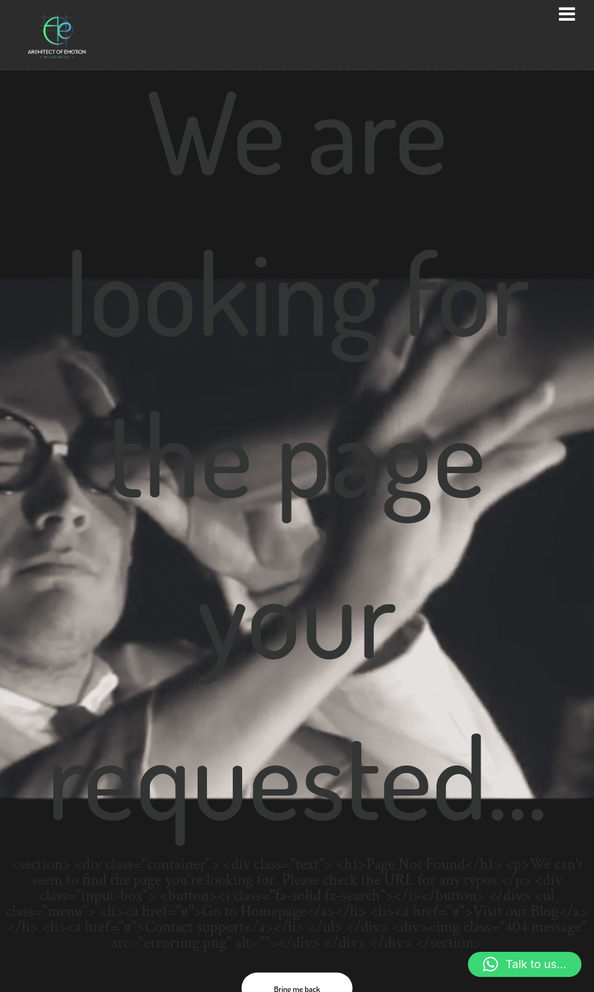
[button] (524, 964)
